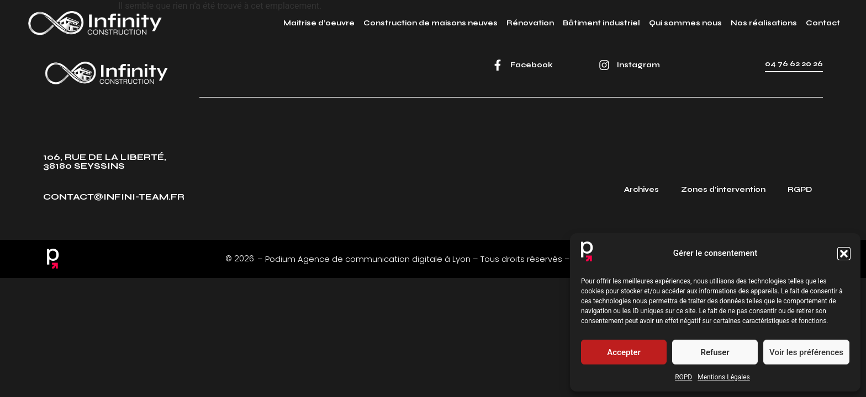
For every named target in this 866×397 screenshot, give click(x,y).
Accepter (623, 352)
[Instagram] (604, 65)
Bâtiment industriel (601, 23)
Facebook (531, 65)
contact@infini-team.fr (113, 196)
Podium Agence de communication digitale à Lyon (368, 259)
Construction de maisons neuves (430, 23)
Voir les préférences (806, 352)
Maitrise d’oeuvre (319, 23)
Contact (823, 23)
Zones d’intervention (723, 189)
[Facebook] (497, 65)
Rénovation (530, 23)
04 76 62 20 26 (794, 64)
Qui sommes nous (685, 23)
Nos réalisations (764, 23)
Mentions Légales (724, 377)
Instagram (638, 65)
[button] (843, 253)
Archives (641, 189)
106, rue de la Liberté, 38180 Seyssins (104, 161)
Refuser (714, 352)
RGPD (683, 377)
